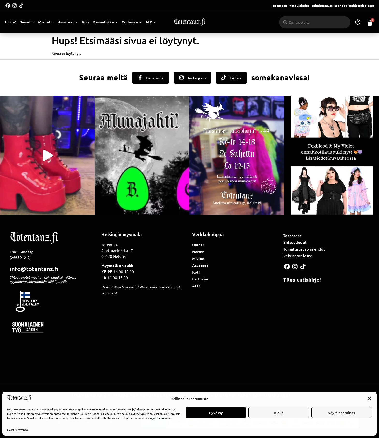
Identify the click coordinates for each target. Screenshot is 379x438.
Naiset (27, 22)
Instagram (197, 77)
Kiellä (279, 412)
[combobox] (314, 22)
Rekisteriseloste (361, 5)
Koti (85, 22)
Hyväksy (216, 412)
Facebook (155, 77)
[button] (369, 398)
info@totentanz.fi (34, 269)
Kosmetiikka (105, 22)
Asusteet (68, 22)
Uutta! (10, 22)
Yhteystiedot (299, 5)
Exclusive (132, 22)
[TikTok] (224, 78)
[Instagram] (181, 78)
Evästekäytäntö (17, 430)
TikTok (236, 77)
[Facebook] (139, 78)
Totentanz (279, 5)
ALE (151, 22)
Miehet (46, 22)
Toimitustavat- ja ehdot (329, 5)
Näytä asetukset (341, 412)
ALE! (196, 285)
